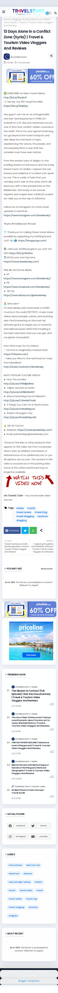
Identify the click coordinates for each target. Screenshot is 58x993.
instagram (21, 836)
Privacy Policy (29, 975)
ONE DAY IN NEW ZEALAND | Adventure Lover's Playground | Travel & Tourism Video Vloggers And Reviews (31, 745)
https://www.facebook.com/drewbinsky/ (27, 286)
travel (40, 890)
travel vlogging (25, 516)
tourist (31, 508)
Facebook (14, 530)
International (15, 865)
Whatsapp (33, 530)
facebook (20, 825)
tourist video (26, 890)
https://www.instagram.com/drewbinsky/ (27, 215)
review (20, 508)
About (28, 971)
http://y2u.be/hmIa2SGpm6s (20, 417)
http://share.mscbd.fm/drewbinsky (23, 366)
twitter (43, 825)
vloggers (13, 915)
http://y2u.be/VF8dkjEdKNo (19, 383)
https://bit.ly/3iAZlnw (21, 253)
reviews (38, 882)
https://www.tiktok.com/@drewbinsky (25, 295)
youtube (43, 836)
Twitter (25, 530)
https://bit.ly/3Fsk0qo (16, 106)
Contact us (42, 971)
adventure (14, 873)
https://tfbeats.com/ (16, 354)
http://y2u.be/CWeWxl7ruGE (20, 400)
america (28, 873)
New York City (33, 865)
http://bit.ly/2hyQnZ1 (15, 97)
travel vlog (41, 512)
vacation (42, 516)
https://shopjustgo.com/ (32, 240)
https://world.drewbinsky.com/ (34, 430)
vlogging (16, 19)
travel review (23, 512)
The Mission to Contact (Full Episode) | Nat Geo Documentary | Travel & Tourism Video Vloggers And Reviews (31, 695)
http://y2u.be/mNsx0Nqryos (19, 408)
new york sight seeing (19, 882)
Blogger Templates (29, 980)
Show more (46, 568)
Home (7, 19)
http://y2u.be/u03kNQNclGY (19, 392)
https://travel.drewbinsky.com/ (21, 261)
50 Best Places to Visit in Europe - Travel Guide (28, 791)
